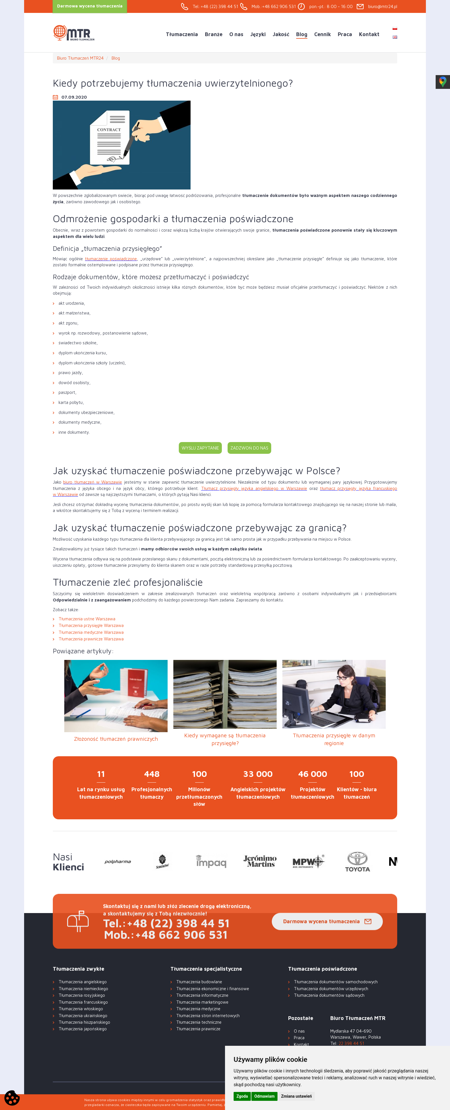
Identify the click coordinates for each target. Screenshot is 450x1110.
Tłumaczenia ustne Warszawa (87, 618)
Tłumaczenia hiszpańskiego (84, 1022)
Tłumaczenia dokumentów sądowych (329, 995)
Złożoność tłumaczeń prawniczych (116, 739)
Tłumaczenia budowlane (199, 981)
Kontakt (369, 34)
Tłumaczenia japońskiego (83, 1028)
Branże (213, 34)
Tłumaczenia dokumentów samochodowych (336, 981)
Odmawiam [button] (264, 1096)
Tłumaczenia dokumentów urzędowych (331, 988)
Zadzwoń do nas (249, 447)
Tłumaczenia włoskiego (81, 1008)
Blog (301, 34)
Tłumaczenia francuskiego (83, 1002)
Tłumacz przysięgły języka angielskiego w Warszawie (254, 488)
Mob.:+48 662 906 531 (274, 6)
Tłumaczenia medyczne (198, 1008)
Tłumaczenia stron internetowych (208, 1015)
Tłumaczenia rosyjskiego (82, 995)
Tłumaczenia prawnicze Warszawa (91, 638)
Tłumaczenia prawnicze (198, 1028)
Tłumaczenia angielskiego (83, 981)
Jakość (281, 34)
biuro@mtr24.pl (382, 6)
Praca (345, 34)
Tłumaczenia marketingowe (202, 1002)
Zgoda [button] (242, 1096)
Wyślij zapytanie (200, 447)
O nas (236, 34)
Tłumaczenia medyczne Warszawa (91, 632)
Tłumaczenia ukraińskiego (83, 1015)
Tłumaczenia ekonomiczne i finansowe (212, 988)
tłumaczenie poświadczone (111, 258)
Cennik (322, 34)
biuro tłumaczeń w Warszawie (92, 482)
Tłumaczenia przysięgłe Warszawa (91, 625)
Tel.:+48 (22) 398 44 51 (215, 6)
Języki (258, 34)
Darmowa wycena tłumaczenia (321, 938)
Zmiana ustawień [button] (296, 1096)
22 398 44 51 (351, 1043)
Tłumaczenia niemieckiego (83, 988)
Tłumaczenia (182, 34)
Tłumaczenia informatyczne (202, 995)
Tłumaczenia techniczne (199, 1022)
